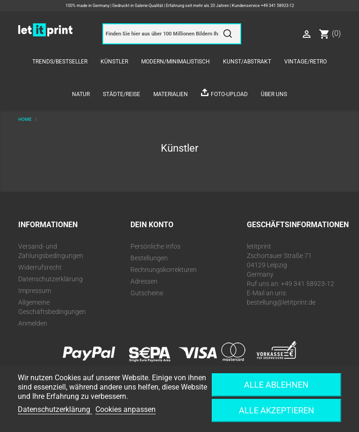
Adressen (144, 281)
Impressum (34, 290)
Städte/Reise (121, 94)
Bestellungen (149, 258)
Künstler (114, 61)
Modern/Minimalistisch (175, 61)
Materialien (170, 94)
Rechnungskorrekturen (163, 269)
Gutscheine (146, 293)
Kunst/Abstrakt (247, 61)
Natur (81, 94)
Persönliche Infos (155, 246)
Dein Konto (151, 224)
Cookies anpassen (125, 409)
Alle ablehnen (276, 385)
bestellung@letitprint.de (281, 302)
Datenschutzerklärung (50, 279)
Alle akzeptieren (276, 410)
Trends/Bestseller (59, 61)
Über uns (274, 94)
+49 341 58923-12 (277, 5)
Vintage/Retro (305, 61)
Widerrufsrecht (40, 267)
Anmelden (32, 323)
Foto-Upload (229, 94)
